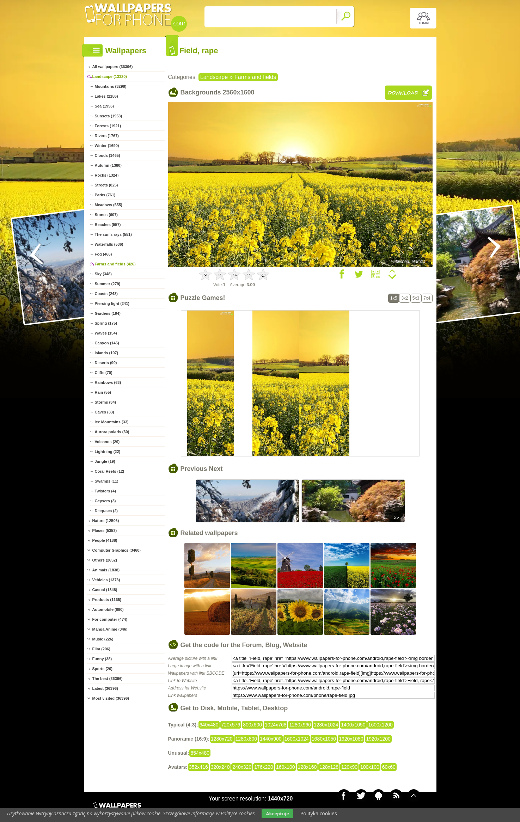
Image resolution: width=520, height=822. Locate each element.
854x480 (199, 753)
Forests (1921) (108, 126)
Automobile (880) (108, 609)
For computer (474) (110, 619)
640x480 (209, 725)
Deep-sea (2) (106, 511)
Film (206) (101, 649)
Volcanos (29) (107, 442)
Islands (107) (106, 353)
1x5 (393, 298)
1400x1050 (353, 725)
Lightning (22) (108, 451)
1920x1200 (378, 739)
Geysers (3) (105, 501)
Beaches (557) (108, 224)
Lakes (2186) (106, 96)
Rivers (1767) (107, 136)
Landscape (214, 77)
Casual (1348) (104, 590)
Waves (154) (106, 333)
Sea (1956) (104, 106)
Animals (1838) (106, 570)
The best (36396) (107, 678)
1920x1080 (351, 739)
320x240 (220, 767)
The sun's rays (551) (113, 234)
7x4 (426, 298)
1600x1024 (297, 739)
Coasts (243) (106, 294)
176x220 (263, 767)
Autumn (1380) (108, 165)
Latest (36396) (105, 688)
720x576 (230, 725)
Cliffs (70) (103, 372)
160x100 (285, 767)
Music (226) (103, 639)
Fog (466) (103, 254)
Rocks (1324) (107, 175)
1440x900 (271, 739)
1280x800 (246, 739)
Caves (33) (104, 412)
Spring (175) (106, 323)
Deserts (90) (106, 363)
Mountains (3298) (111, 86)
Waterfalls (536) (109, 244)
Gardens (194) (108, 313)
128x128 (328, 767)
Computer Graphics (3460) (116, 550)
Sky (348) (103, 274)
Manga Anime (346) (110, 629)
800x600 (252, 725)
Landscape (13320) (109, 76)
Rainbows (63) (108, 382)
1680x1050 (324, 739)
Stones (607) (106, 215)
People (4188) (104, 540)
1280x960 (300, 725)
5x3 (415, 298)
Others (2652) (104, 560)
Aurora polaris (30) (112, 432)
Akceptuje (277, 813)
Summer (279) (108, 284)
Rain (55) (103, 392)
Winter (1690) (107, 145)
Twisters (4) (105, 491)
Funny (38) (102, 659)
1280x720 (222, 739)
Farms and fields (255, 77)
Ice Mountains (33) (112, 422)
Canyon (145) (107, 343)
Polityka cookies (318, 813)
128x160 (307, 767)
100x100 (369, 767)
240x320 (241, 767)
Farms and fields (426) (115, 264)
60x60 (389, 767)
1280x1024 (326, 725)
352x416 (198, 767)
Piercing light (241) (112, 303)
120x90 (349, 767)
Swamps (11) (106, 481)
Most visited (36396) (110, 698)
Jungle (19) (105, 461)
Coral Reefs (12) (109, 471)
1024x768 (276, 725)
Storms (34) (105, 402)
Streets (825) (106, 185)
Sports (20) (102, 669)
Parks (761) (105, 195)
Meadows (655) (108, 205)
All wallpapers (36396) (112, 67)
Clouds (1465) (107, 155)
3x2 (404, 298)
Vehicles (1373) (106, 580)
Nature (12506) (105, 521)
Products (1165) (107, 599)
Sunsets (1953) (108, 116)
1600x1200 (380, 725)
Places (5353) (104, 530)
